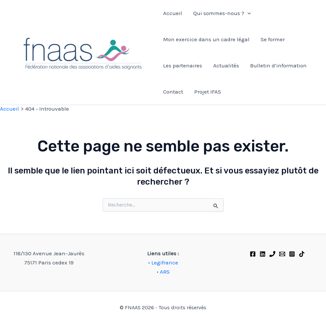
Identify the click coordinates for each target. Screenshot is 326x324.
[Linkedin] (263, 254)
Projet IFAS (207, 91)
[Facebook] (253, 254)
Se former (273, 39)
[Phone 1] (272, 254)
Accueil (172, 13)
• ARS (163, 271)
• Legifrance (163, 262)
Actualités (226, 65)
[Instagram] (292, 254)
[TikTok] (302, 254)
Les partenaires (182, 65)
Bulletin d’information (278, 65)
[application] (247, 13)
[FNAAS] (282, 254)
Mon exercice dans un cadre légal (206, 39)
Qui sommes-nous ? (222, 13)
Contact (173, 91)
